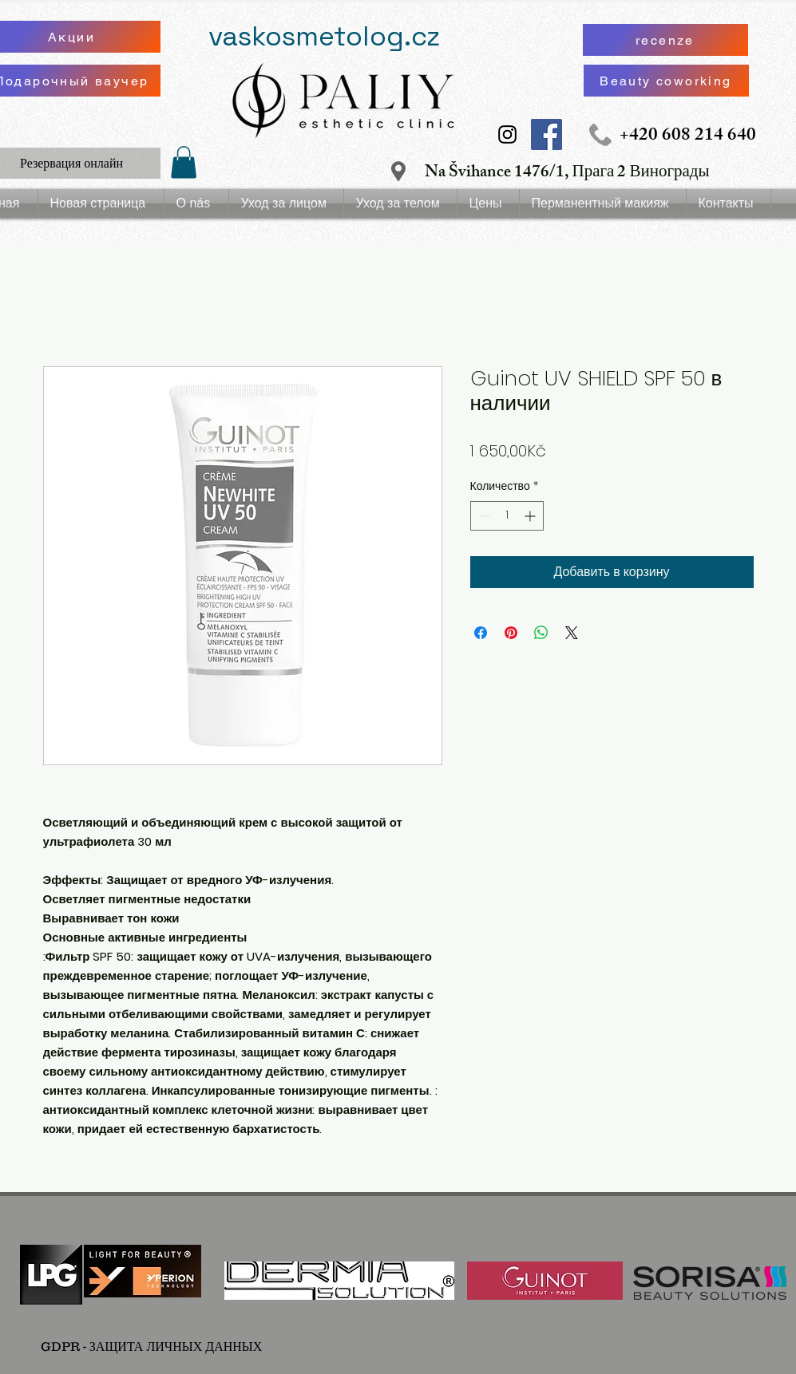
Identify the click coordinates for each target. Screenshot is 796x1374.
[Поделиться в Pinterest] (511, 632)
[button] (183, 162)
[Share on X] (571, 632)
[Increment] (531, 516)
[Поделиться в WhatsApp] (541, 632)
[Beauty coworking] (666, 81)
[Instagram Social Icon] (507, 134)
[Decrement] (483, 516)
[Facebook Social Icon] (546, 134)
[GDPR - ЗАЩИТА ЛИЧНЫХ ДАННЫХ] (151, 1346)
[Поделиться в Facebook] (480, 632)
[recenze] (665, 40)
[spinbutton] (507, 516)
